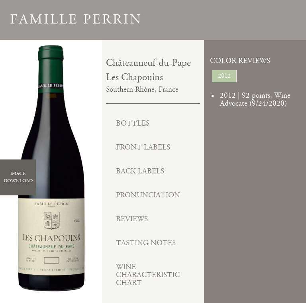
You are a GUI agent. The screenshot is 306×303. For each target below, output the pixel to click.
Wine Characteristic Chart (148, 275)
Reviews (132, 219)
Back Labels (140, 171)
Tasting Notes (146, 243)
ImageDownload (18, 177)
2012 (224, 76)
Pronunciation (148, 195)
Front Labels (143, 147)
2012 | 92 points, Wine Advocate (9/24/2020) (255, 99)
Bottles (132, 123)
